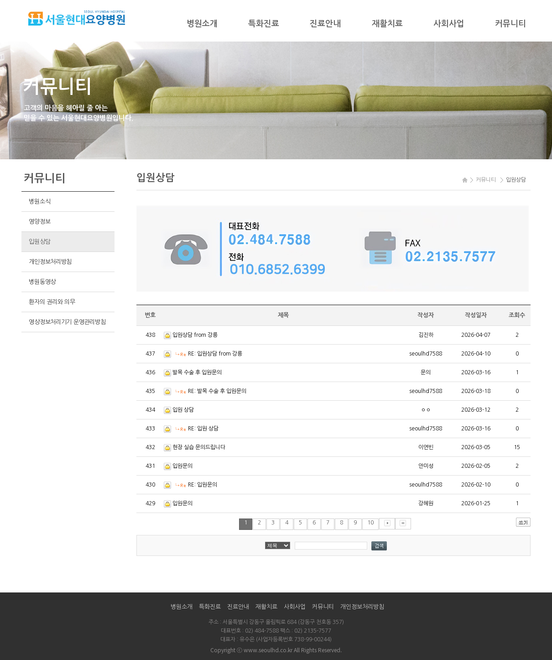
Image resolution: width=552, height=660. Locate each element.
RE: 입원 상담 (203, 428)
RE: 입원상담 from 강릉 (215, 353)
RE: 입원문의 (202, 484)
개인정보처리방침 (50, 262)
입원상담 (39, 242)
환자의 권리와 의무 (52, 302)
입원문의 (182, 466)
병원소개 (202, 24)
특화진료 (263, 24)
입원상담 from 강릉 (195, 335)
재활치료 (387, 24)
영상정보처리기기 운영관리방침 (67, 322)
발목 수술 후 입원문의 (197, 372)
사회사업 (448, 24)
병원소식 (39, 201)
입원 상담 (183, 410)
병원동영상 (42, 282)
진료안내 (325, 24)
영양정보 (39, 222)
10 (370, 522)
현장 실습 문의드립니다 (198, 447)
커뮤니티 (510, 24)
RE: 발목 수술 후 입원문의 (217, 391)
